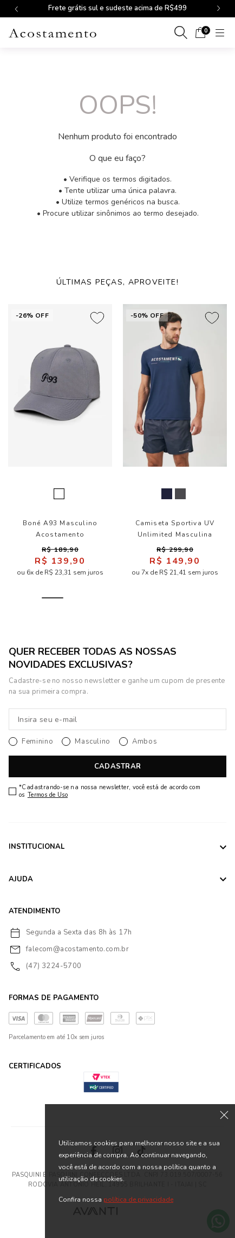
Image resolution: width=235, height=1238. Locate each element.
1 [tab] (52, 597)
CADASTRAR (117, 766)
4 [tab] (130, 597)
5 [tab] (156, 597)
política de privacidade (138, 1199)
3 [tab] (104, 597)
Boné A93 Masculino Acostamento (60, 529)
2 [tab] (78, 597)
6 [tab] (182, 597)
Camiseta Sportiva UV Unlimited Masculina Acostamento (175, 529)
